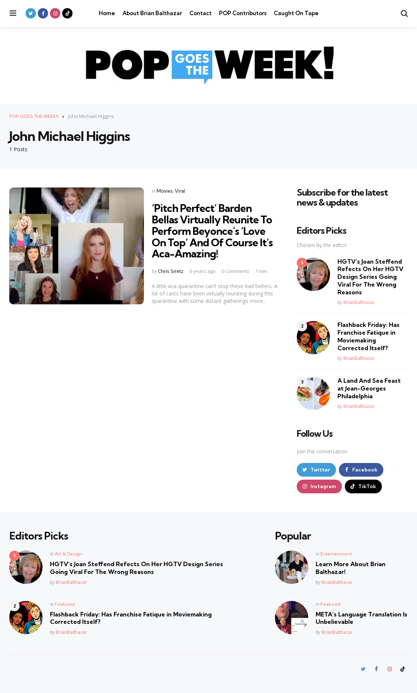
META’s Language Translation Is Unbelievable (361, 618)
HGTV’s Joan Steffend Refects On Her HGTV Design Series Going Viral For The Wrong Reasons (370, 277)
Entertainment (336, 554)
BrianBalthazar (358, 302)
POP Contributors (242, 13)
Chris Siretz (171, 271)
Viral (180, 191)
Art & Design (68, 554)
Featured (65, 604)
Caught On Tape (296, 13)
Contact (200, 13)
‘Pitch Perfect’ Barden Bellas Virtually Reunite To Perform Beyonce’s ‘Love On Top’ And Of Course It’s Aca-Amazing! (212, 231)
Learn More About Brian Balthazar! (351, 567)
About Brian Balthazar (152, 13)
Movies (164, 191)
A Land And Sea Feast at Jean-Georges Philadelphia (369, 388)
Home (107, 13)
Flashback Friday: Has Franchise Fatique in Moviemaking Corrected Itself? (368, 336)
